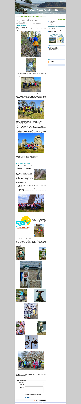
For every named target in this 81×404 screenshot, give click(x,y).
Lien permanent (38, 23)
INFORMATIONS (52, 31)
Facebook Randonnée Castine (53, 47)
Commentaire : (22, 387)
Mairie (50, 50)
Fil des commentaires (53, 62)
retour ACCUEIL (62, 19)
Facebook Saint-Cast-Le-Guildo (54, 49)
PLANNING (51, 24)
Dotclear (42, 402)
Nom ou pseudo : (22, 382)
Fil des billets (52, 61)
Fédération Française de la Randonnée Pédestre (56, 57)
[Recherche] (54, 66)
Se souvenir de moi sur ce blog (31, 396)
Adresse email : (22, 384)
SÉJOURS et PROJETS (54, 30)
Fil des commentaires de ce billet (40, 400)
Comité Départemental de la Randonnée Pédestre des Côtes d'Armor (55, 54)
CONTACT (51, 22)
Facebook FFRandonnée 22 (53, 48)
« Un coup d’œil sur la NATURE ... (26, 16)
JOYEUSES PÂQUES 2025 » (37, 16)
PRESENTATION (52, 21)
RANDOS (33, 23)
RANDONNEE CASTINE (40, 9)
